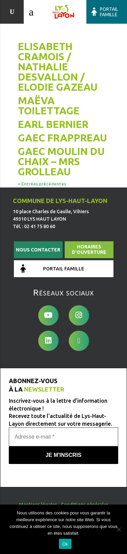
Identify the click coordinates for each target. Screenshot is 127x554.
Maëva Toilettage (49, 105)
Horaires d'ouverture (89, 249)
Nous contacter (38, 249)
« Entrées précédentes (42, 183)
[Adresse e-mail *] (63, 436)
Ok (65, 544)
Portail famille (109, 11)
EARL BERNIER (53, 124)
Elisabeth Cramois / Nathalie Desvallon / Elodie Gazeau (58, 67)
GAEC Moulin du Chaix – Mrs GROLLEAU (61, 161)
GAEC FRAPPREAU (62, 137)
